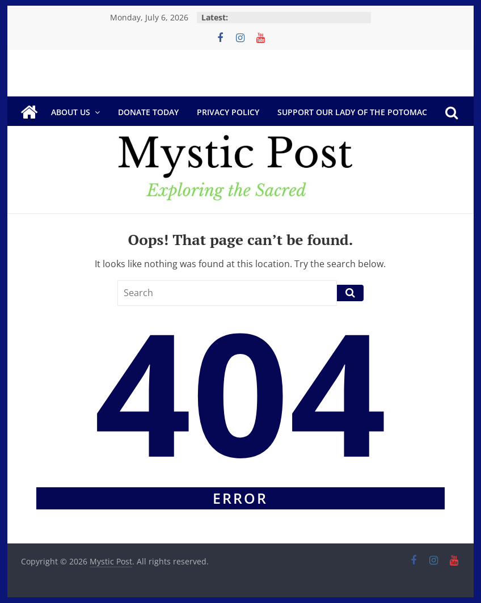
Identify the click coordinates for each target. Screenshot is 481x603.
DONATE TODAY (148, 112)
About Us (70, 112)
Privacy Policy (228, 112)
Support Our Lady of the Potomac (352, 112)
